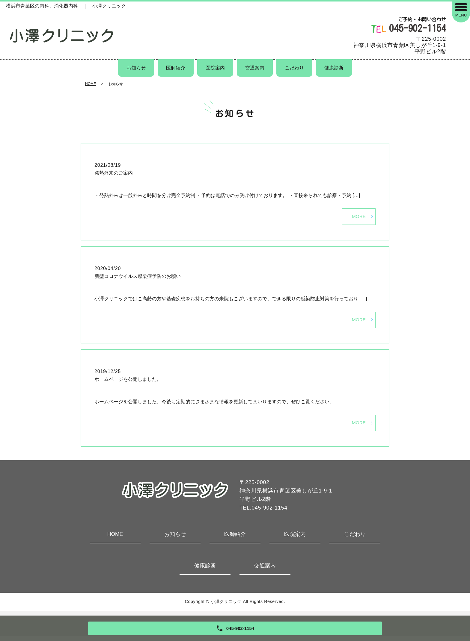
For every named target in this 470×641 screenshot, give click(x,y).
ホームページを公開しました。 (128, 382)
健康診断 (334, 67)
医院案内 (215, 67)
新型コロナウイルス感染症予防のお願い (137, 277)
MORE (358, 217)
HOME (90, 84)
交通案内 (254, 67)
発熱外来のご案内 (113, 172)
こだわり (294, 67)
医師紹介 (175, 67)
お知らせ (136, 67)
